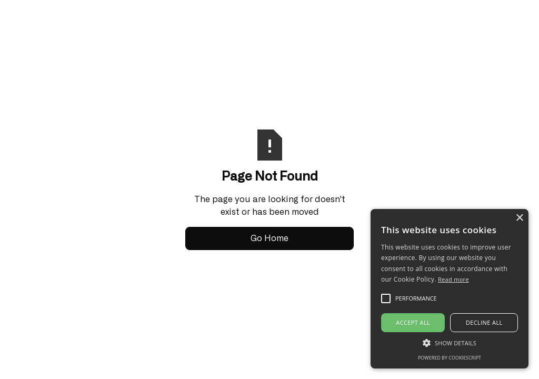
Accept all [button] (413, 322)
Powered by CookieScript (449, 357)
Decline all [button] (484, 322)
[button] (449, 342)
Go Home (269, 238)
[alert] (449, 288)
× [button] (519, 218)
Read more (453, 279)
